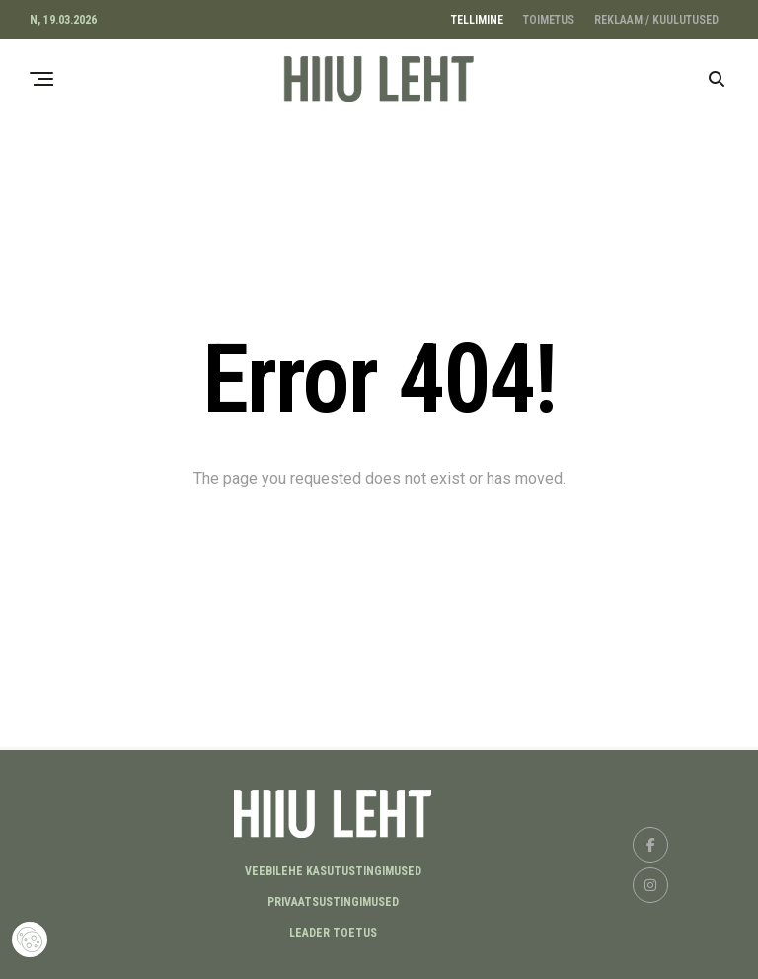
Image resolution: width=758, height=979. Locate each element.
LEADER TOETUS (333, 933)
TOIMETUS (548, 20)
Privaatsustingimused (333, 902)
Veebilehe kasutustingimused (333, 871)
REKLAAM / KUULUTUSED (656, 20)
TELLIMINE (477, 20)
